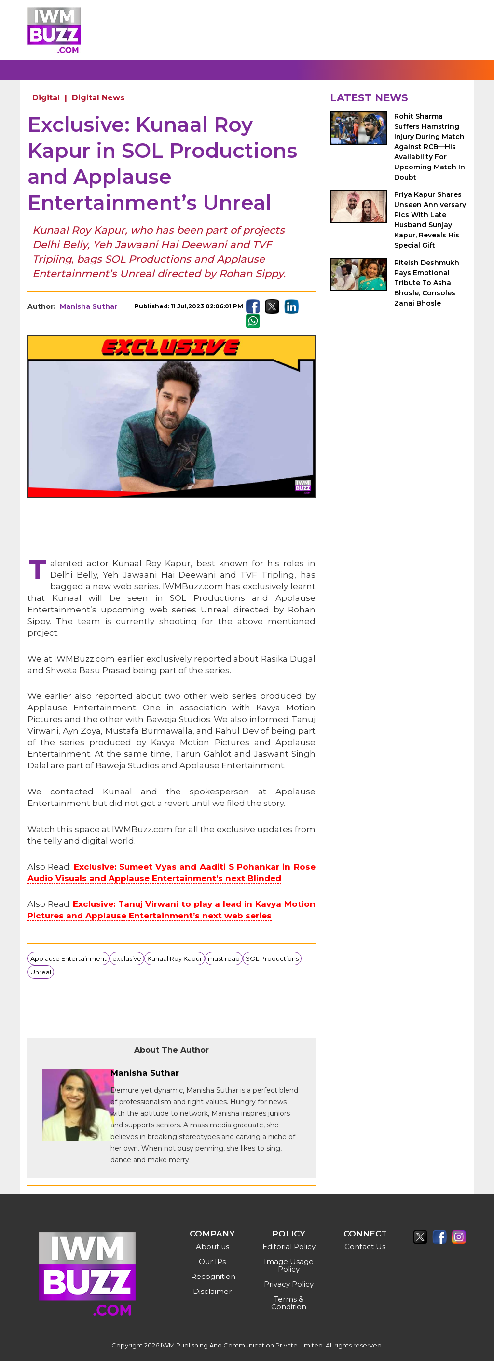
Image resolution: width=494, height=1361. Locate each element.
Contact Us (364, 1246)
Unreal (40, 972)
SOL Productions (272, 958)
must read (224, 958)
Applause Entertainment (68, 958)
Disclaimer (212, 1291)
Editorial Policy (289, 1246)
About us (212, 1246)
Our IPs (212, 1261)
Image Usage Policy (289, 1265)
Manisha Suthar (88, 306)
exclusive (126, 958)
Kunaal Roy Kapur (174, 958)
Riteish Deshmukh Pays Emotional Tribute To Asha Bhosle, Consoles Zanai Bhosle (426, 282)
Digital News (98, 97)
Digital (46, 97)
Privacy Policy (289, 1284)
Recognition (213, 1276)
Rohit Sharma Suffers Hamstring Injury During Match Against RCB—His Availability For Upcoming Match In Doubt (429, 146)
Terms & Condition (288, 1302)
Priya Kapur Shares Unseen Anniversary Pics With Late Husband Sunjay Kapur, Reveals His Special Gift (430, 220)
